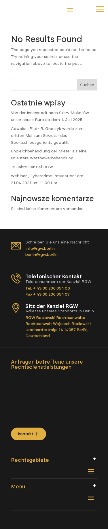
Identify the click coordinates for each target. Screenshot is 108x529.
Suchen (87, 84)
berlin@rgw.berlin (41, 254)
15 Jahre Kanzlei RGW (32, 167)
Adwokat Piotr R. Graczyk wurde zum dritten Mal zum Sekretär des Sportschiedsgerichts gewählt (47, 135)
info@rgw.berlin (40, 248)
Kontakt (25, 433)
